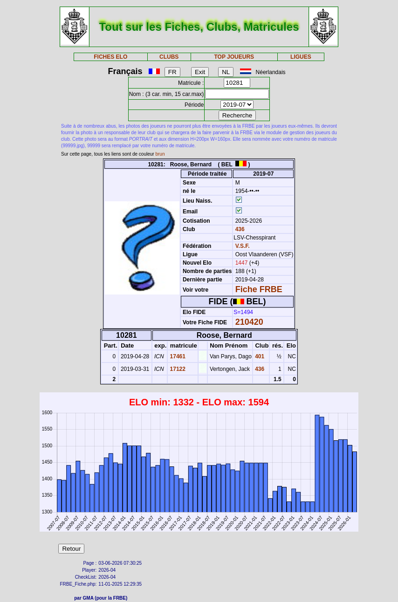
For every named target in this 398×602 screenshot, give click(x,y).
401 (259, 356)
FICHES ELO (110, 57)
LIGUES (300, 57)
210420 (249, 322)
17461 (176, 356)
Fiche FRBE (258, 289)
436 (238, 229)
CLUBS (168, 57)
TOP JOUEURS (234, 57)
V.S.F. (242, 246)
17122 (176, 369)
